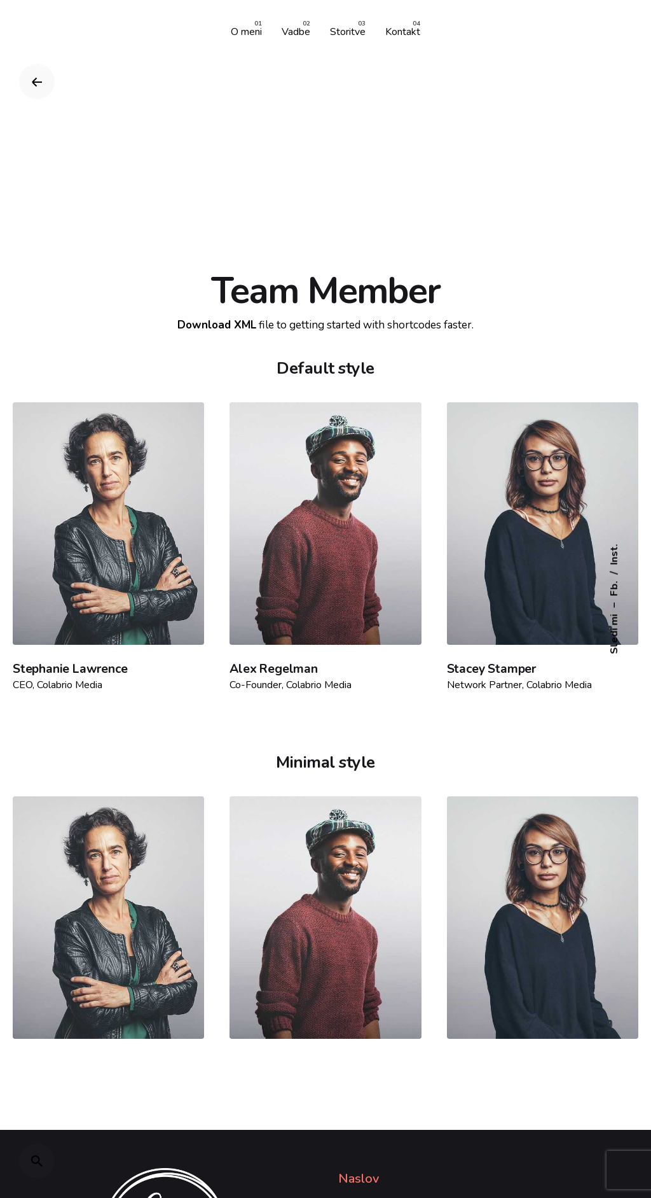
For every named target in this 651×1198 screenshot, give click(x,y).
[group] (246, 31)
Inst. (614, 554)
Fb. (614, 588)
